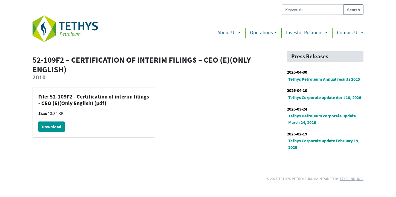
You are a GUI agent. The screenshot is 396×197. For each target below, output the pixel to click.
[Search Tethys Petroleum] (313, 9)
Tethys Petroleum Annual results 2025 (324, 79)
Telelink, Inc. (351, 178)
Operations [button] (261, 33)
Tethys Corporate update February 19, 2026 (323, 144)
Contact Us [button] (348, 33)
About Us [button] (227, 33)
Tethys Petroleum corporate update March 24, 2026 (322, 119)
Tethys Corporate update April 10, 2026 (324, 97)
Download (51, 126)
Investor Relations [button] (305, 33)
